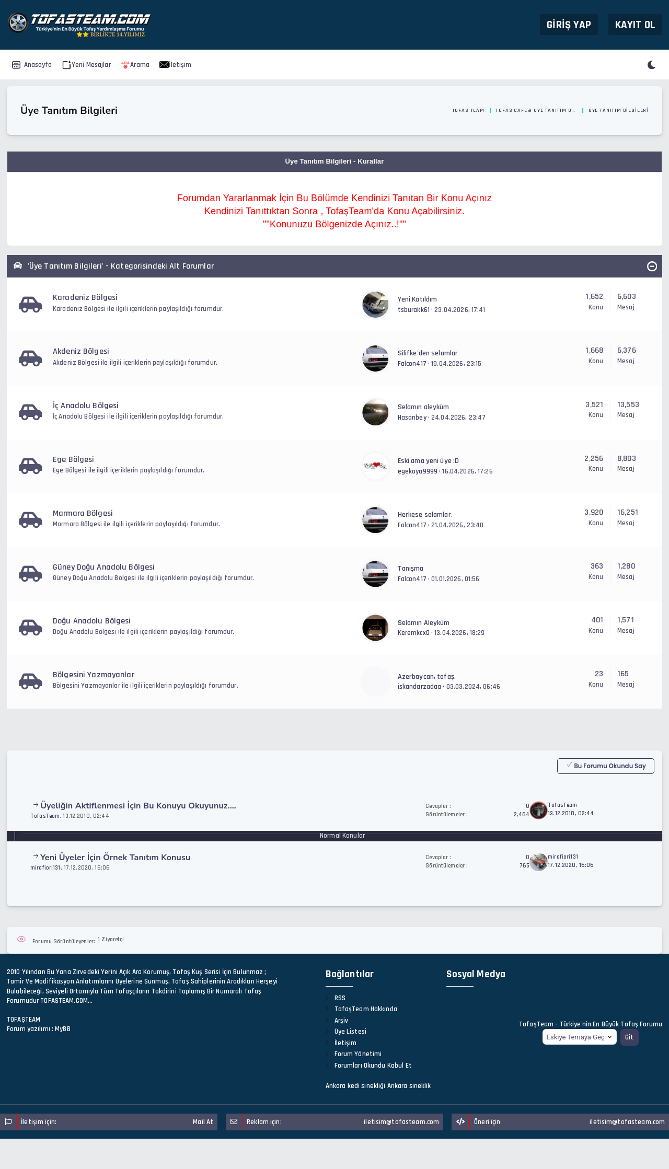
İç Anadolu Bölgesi (86, 405)
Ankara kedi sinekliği (356, 1086)
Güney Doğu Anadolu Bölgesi (104, 567)
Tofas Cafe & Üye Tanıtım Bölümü (536, 110)
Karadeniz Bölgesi (85, 297)
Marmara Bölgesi (83, 513)
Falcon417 (412, 364)
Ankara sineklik (409, 1086)
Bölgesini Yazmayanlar (93, 674)
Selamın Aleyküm (424, 623)
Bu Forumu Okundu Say (606, 765)
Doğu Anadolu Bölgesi (92, 621)
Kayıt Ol (635, 24)
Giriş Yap (569, 24)
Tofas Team (468, 110)
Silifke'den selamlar (428, 353)
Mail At (203, 1122)
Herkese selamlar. (425, 514)
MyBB (63, 1029)
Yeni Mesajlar (86, 65)
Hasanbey (412, 417)
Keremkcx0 (414, 633)
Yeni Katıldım (417, 299)
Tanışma (411, 568)
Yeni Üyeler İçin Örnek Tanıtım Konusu (115, 857)
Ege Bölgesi (73, 459)
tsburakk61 (414, 310)
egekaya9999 (417, 471)
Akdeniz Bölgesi (81, 351)
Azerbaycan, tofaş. (427, 676)
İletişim (175, 65)
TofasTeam (45, 816)
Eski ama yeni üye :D (428, 461)
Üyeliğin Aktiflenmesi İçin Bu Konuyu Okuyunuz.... (138, 806)
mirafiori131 (45, 868)
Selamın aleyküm (423, 407)
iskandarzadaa (420, 686)
